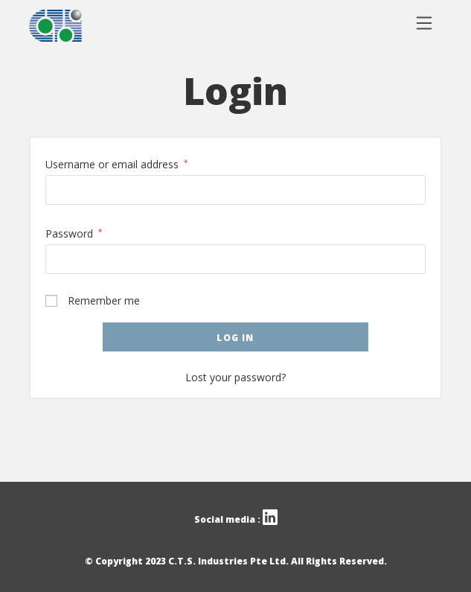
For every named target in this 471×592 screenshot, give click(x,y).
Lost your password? (235, 377)
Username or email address (116, 164)
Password (74, 233)
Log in (235, 337)
